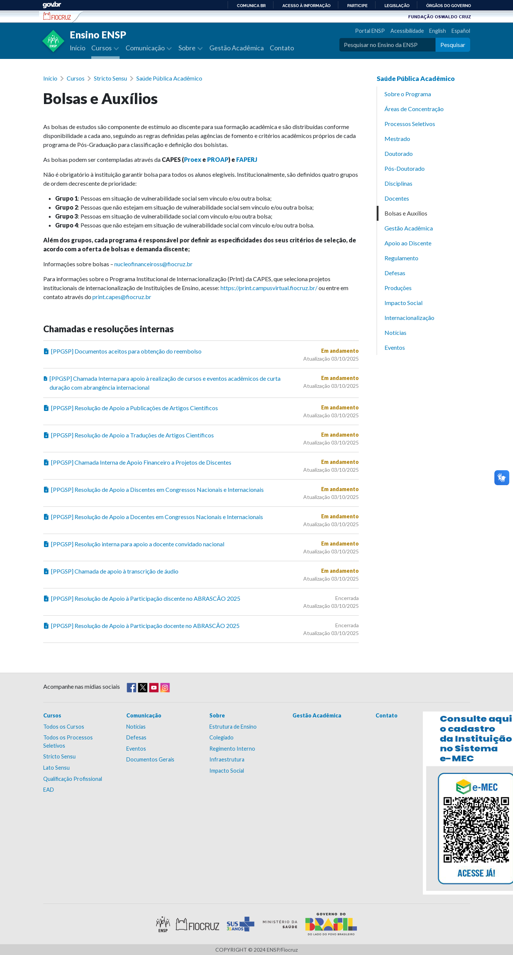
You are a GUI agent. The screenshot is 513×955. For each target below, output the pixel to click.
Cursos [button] (102, 48)
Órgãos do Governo (448, 5)
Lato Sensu (56, 767)
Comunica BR (251, 5)
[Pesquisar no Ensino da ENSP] (387, 45)
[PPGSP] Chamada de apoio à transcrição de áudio (110, 571)
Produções (398, 287)
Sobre (217, 715)
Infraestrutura (226, 759)
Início (77, 48)
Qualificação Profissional (72, 779)
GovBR (51, 5)
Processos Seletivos (409, 123)
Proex (192, 159)
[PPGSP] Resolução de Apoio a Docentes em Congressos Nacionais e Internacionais (153, 516)
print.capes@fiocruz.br (121, 296)
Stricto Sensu (110, 78)
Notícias (395, 332)
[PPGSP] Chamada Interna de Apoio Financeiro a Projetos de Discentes (137, 462)
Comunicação (143, 715)
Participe (357, 5)
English (437, 31)
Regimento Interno (232, 748)
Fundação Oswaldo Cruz (439, 16)
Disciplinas (398, 183)
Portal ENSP (370, 31)
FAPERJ (246, 159)
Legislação (396, 5)
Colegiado (221, 737)
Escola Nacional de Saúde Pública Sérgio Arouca (57, 16)
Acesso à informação (306, 5)
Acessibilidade (407, 31)
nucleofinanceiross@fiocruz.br (153, 263)
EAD (48, 789)
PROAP (217, 159)
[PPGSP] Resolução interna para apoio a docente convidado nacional (133, 544)
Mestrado (397, 138)
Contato (282, 48)
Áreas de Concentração (414, 108)
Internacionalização (409, 317)
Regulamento (401, 257)
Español (461, 31)
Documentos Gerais (150, 759)
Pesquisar (452, 44)
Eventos (394, 347)
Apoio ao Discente (407, 242)
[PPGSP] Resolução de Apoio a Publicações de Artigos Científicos (130, 407)
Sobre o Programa (407, 93)
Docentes (396, 198)
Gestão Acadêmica (236, 48)
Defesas (394, 272)
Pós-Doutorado (404, 168)
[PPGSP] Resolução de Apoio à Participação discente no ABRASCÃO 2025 (141, 598)
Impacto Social (403, 302)
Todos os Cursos (63, 726)
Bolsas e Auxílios (405, 213)
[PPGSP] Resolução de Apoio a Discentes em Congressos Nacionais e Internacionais (153, 489)
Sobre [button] (187, 48)
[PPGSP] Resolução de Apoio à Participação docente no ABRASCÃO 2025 (141, 625)
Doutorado (398, 153)
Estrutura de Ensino (233, 726)
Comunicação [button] (146, 48)
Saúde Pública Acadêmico (169, 78)
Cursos (76, 78)
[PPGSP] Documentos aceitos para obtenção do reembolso (122, 351)
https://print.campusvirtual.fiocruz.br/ (269, 287)
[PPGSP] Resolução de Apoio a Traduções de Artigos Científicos (128, 435)
